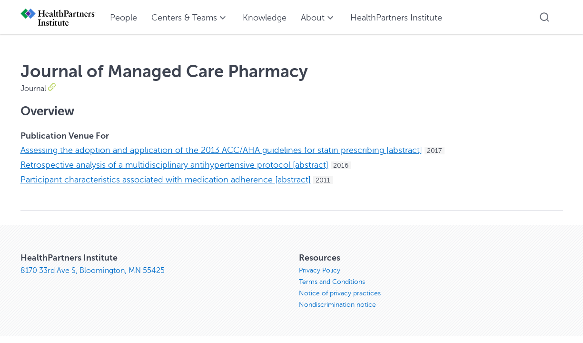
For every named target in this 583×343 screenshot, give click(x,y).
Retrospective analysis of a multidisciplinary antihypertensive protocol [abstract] (174, 165)
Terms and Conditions (332, 281)
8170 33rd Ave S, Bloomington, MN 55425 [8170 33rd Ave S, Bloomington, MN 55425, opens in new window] (92, 270)
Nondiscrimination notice (337, 304)
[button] (544, 17)
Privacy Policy (319, 270)
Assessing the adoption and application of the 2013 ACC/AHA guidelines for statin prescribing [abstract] (221, 150)
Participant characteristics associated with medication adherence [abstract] (165, 179)
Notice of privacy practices (340, 293)
